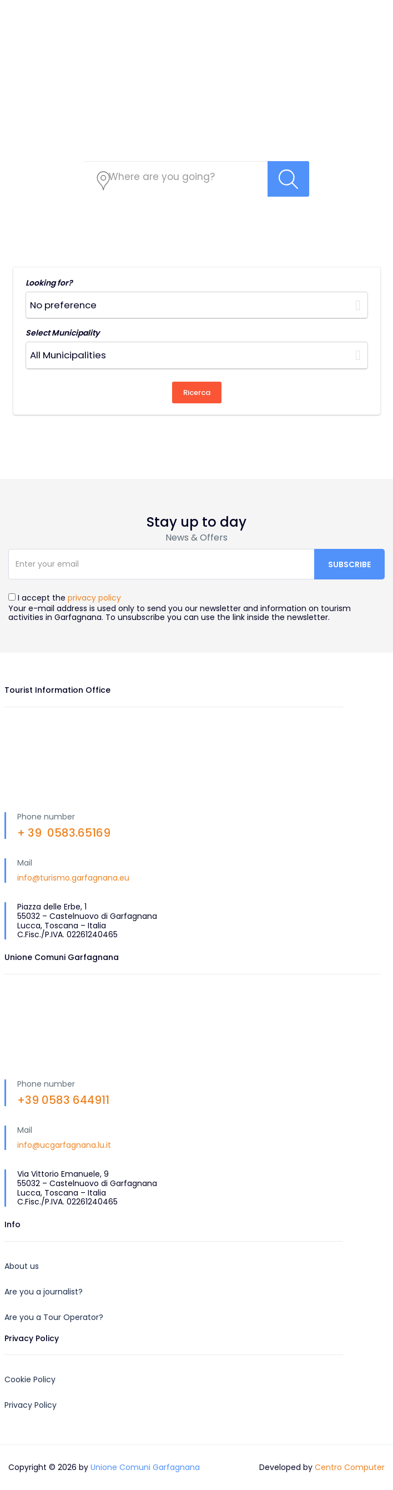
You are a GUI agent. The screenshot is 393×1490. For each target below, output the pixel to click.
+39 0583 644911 (63, 1100)
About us (21, 1266)
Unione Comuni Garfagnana (145, 1467)
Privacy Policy (30, 1405)
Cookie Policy (30, 1379)
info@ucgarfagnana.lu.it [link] (64, 1145)
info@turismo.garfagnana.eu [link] (73, 877)
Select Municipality (62, 332)
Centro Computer (350, 1467)
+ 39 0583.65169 (63, 833)
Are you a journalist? (43, 1291)
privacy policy (94, 597)
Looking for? (49, 282)
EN (317, 11)
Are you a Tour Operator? (53, 1317)
